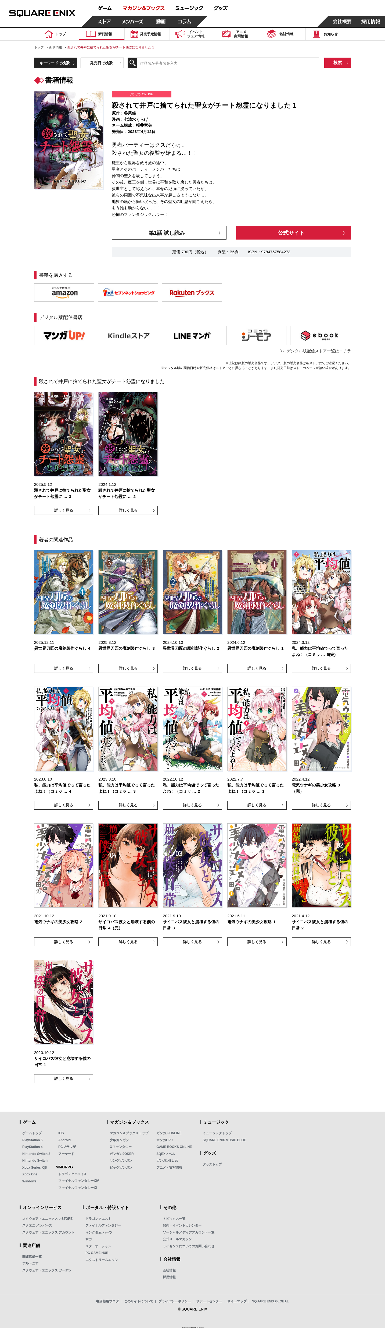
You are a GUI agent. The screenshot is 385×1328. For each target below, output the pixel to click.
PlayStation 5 (32, 1140)
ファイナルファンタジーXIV (78, 1181)
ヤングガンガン (121, 1160)
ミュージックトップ (217, 1133)
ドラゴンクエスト (98, 1219)
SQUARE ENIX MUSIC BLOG (224, 1140)
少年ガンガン (119, 1140)
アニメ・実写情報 (169, 1167)
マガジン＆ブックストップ (129, 1133)
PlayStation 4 (32, 1147)
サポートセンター (209, 1301)
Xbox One (29, 1174)
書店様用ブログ (107, 1301)
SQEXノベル (165, 1154)
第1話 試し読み (167, 233)
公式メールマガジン (177, 1239)
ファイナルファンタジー (103, 1225)
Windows (29, 1181)
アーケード (66, 1154)
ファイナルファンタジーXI (77, 1188)
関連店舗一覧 (32, 1257)
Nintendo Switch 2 (36, 1154)
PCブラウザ (67, 1147)
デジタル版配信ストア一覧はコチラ (319, 351)
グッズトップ (212, 1164)
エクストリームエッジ (101, 1260)
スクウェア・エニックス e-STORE (47, 1219)
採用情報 (169, 1277)
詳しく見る (63, 510)
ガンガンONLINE (168, 1133)
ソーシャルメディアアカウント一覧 (188, 1232)
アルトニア (30, 1263)
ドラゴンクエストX (72, 1174)
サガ (88, 1239)
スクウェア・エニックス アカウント (48, 1232)
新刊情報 (55, 47)
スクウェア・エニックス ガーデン (46, 1270)
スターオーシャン (98, 1246)
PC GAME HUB (96, 1253)
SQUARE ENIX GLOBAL (270, 1301)
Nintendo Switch (35, 1160)
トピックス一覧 (174, 1219)
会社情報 (169, 1270)
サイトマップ (237, 1301)
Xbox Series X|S (34, 1167)
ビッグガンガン (121, 1167)
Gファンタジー (120, 1147)
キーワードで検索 (54, 63)
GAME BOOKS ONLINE (174, 1147)
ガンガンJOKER (122, 1154)
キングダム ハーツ (98, 1232)
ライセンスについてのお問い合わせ (188, 1246)
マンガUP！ (165, 1140)
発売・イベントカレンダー (182, 1225)
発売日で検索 (101, 63)
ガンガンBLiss (167, 1160)
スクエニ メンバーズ (37, 1225)
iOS (61, 1133)
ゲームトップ (32, 1133)
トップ (39, 47)
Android (64, 1140)
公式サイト (291, 233)
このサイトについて (138, 1301)
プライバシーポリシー (175, 1301)
